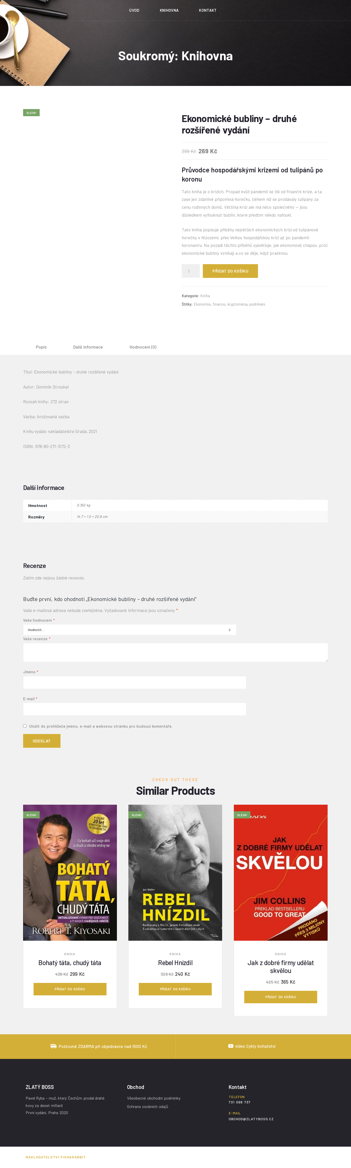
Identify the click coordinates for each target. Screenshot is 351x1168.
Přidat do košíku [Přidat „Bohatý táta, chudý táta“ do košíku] (70, 989)
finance (219, 304)
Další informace (88, 346)
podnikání (257, 304)
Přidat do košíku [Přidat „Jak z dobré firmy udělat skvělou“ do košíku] (280, 997)
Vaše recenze (36, 638)
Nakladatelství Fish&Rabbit (56, 1157)
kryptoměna (237, 304)
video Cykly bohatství (255, 1046)
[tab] (41, 346)
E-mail (30, 698)
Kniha (205, 295)
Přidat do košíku (230, 270)
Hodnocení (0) (143, 346)
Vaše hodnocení (39, 620)
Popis (41, 346)
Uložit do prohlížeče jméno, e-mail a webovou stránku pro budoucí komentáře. (101, 726)
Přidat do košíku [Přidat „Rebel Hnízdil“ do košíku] (175, 989)
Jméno (30, 671)
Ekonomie (202, 304)
